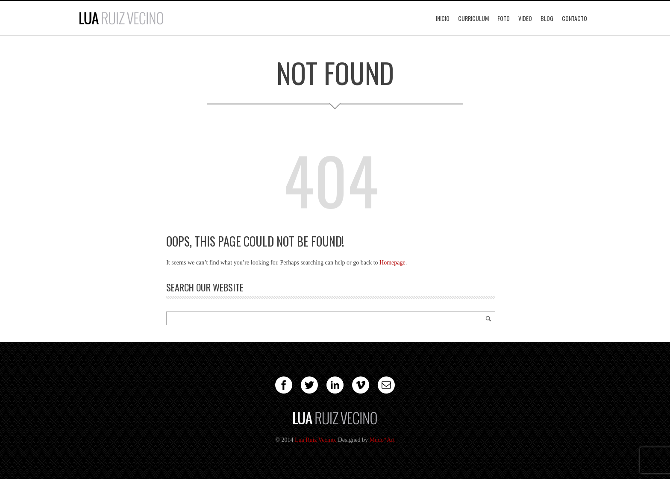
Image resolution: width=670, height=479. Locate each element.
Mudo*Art (382, 440)
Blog (547, 18)
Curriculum (473, 18)
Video (525, 18)
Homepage (392, 262)
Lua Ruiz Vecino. (315, 440)
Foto (503, 18)
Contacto (574, 18)
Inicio (443, 18)
